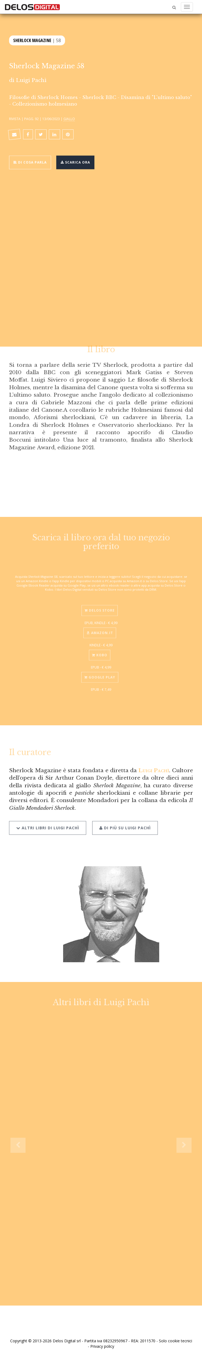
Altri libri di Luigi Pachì (47, 824)
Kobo (99, 652)
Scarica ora (75, 162)
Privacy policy (102, 1346)
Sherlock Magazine (32, 40)
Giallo (69, 119)
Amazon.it (99, 630)
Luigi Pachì (31, 80)
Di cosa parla (30, 162)
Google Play (99, 674)
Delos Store (100, 608)
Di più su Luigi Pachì (125, 824)
